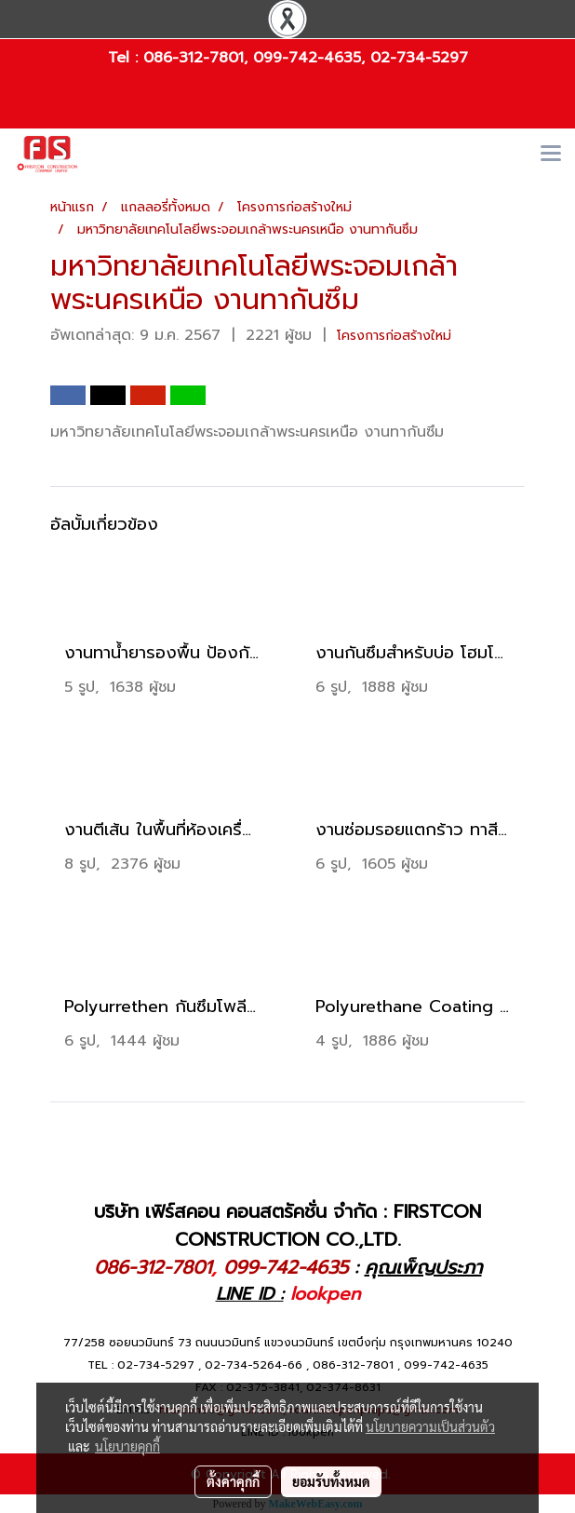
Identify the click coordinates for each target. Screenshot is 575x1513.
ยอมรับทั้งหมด (331, 1481)
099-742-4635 (307, 58)
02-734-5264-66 (253, 1365)
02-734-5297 (419, 58)
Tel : (125, 58)
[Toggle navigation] (550, 154)
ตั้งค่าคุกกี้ (233, 1481)
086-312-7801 (193, 58)
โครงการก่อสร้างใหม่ (394, 335)
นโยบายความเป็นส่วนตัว (430, 1426)
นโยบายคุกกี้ (127, 1446)
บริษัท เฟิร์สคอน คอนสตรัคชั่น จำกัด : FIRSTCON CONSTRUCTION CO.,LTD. (287, 1225)
